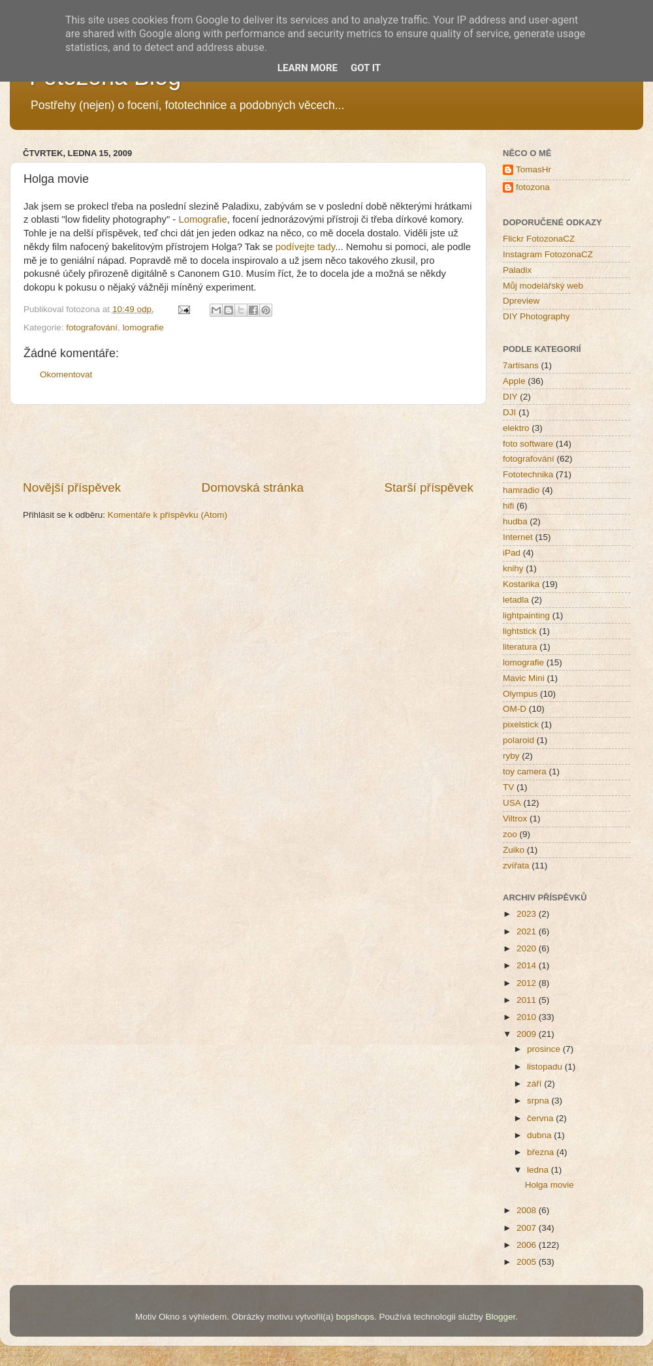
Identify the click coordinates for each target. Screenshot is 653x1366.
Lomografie (202, 219)
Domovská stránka (253, 487)
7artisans (521, 365)
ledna (539, 1170)
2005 (528, 1262)
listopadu (546, 1067)
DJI (509, 412)
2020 (528, 948)
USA (512, 803)
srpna (539, 1100)
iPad (511, 553)
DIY (510, 397)
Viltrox (515, 818)
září (535, 1083)
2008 (528, 1210)
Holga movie (549, 1185)
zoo (510, 834)
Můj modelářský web (543, 286)
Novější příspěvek (72, 487)
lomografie (143, 327)
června (541, 1118)
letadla (516, 600)
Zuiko (513, 850)
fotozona (533, 187)
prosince (545, 1049)
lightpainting (526, 615)
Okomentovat (66, 374)
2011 (528, 1000)
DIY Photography (536, 316)
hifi (508, 506)
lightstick (520, 631)
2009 (528, 1034)
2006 (528, 1245)
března (541, 1152)
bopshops (355, 1317)
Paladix (517, 270)
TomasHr (533, 169)
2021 (528, 931)
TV (508, 787)
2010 (528, 1017)
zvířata (516, 865)
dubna (540, 1135)
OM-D (514, 709)
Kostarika (521, 584)
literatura (520, 647)
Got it (366, 68)
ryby (511, 756)
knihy (513, 568)
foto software (528, 444)
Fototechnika (528, 474)
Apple (514, 381)
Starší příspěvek (429, 487)
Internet (518, 537)
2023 (528, 914)
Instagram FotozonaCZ (548, 254)
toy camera (525, 771)
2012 (528, 983)
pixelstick (521, 724)
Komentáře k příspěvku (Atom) (167, 515)
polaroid (518, 740)
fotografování (92, 327)
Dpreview (521, 301)
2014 (528, 965)
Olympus (520, 694)
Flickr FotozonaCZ (539, 239)
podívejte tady (305, 247)
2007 (528, 1228)
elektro (516, 428)
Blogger (500, 1317)
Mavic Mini (524, 678)
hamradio (521, 490)
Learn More (308, 68)
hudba (515, 521)
